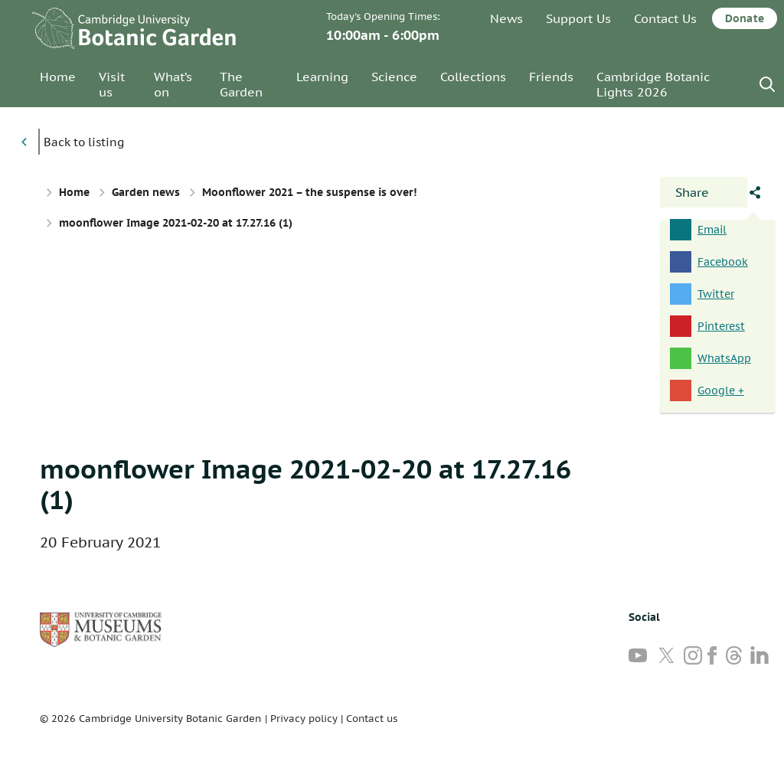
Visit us (112, 84)
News (506, 18)
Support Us (578, 18)
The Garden (241, 84)
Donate (744, 18)
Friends (551, 76)
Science (394, 76)
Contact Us (665, 18)
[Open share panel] (703, 192)
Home (58, 76)
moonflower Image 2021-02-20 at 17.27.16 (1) (305, 484)
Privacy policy (304, 718)
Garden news (146, 192)
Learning (322, 76)
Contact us (371, 718)
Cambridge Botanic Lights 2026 (653, 84)
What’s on (173, 84)
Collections (473, 76)
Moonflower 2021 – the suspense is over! (309, 192)
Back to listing (84, 142)
